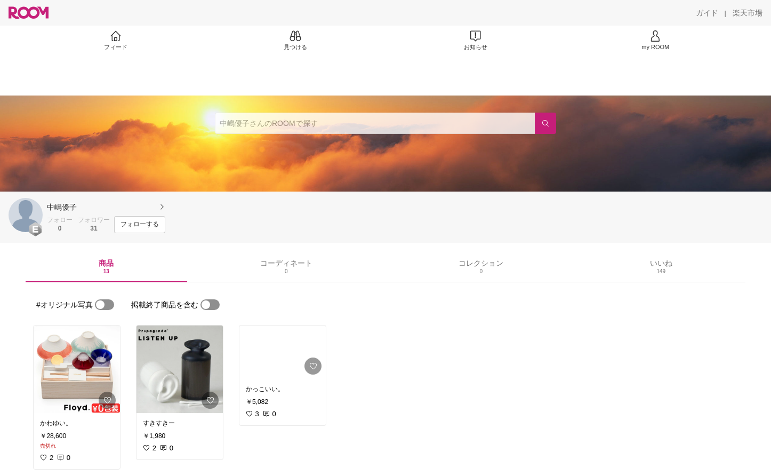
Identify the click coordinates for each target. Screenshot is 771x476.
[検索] (545, 123)
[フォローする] (139, 224)
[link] (77, 369)
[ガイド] (707, 13)
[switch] (104, 304)
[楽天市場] (747, 13)
